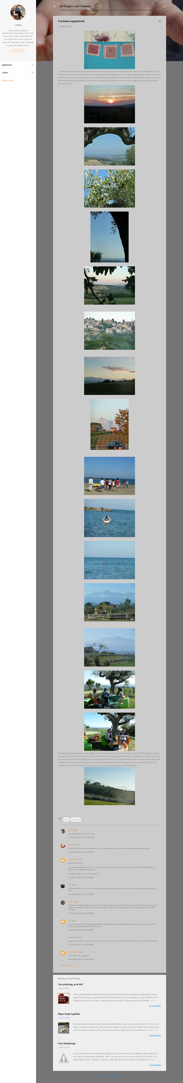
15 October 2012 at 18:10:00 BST (81, 877)
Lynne (70, 830)
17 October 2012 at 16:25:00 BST (81, 913)
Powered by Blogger (109, 1076)
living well (76, 820)
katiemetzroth (73, 952)
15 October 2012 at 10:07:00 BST (81, 852)
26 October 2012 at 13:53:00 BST (81, 959)
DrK (70, 885)
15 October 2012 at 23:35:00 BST (81, 894)
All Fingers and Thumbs (75, 6)
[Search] (164, 7)
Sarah (18, 25)
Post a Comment (67, 965)
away (66, 820)
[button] (159, 22)
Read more (155, 1006)
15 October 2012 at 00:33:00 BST (81, 837)
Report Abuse (7, 80)
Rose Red (72, 845)
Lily (69, 920)
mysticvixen (73, 859)
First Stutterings (66, 1043)
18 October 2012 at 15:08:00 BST (81, 930)
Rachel (71, 901)
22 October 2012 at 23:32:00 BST (81, 945)
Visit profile (18, 50)
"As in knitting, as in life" (70, 984)
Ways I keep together (69, 1014)
